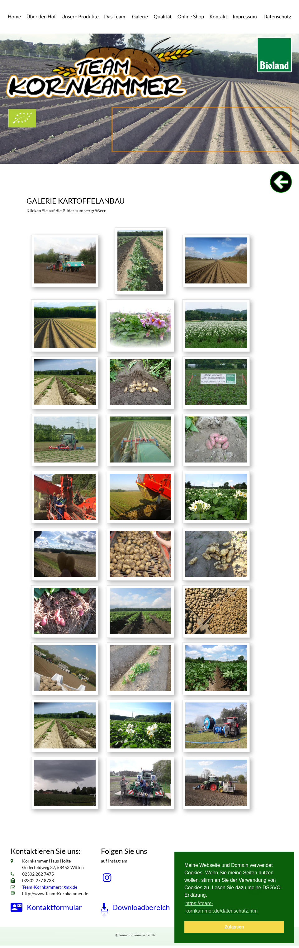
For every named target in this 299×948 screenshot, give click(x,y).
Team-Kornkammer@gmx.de (49, 887)
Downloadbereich (141, 907)
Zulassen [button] (234, 926)
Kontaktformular (54, 907)
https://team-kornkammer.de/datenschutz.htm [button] (221, 907)
